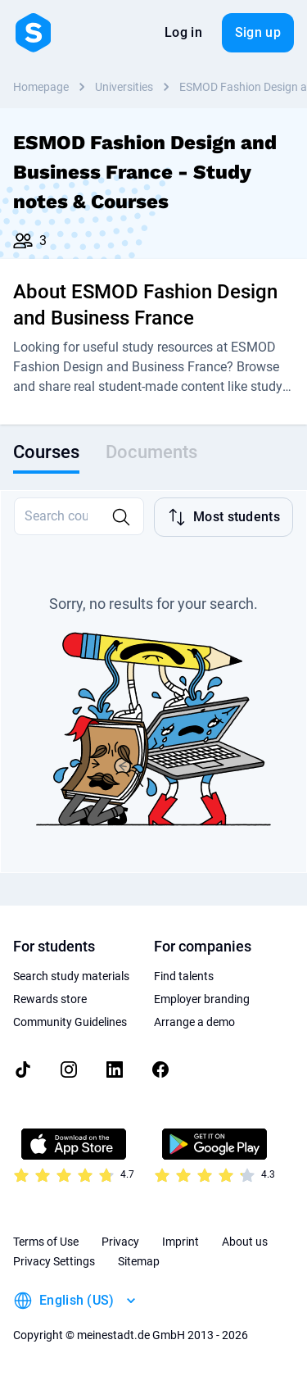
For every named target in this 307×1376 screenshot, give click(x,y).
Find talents (184, 976)
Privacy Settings (54, 1261)
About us (245, 1241)
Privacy (120, 1241)
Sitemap (139, 1261)
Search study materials (71, 976)
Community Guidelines (70, 1022)
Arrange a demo (194, 1022)
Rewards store (50, 999)
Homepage (41, 86)
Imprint (180, 1241)
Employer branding (202, 999)
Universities (124, 86)
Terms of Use (46, 1241)
